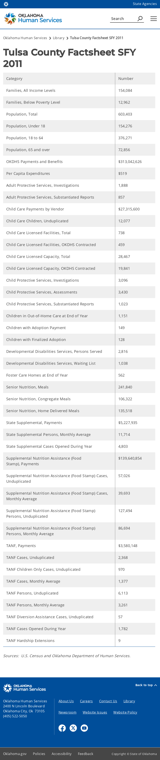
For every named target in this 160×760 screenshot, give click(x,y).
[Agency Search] (140, 18)
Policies (39, 753)
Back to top (146, 685)
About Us (66, 701)
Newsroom (67, 712)
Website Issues (95, 712)
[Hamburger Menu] (153, 18)
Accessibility (62, 753)
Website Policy (125, 712)
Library (129, 701)
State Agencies (145, 3)
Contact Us (108, 701)
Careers (86, 701)
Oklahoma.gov (15, 753)
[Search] (127, 18)
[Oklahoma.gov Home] (6, 4)
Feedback (85, 753)
